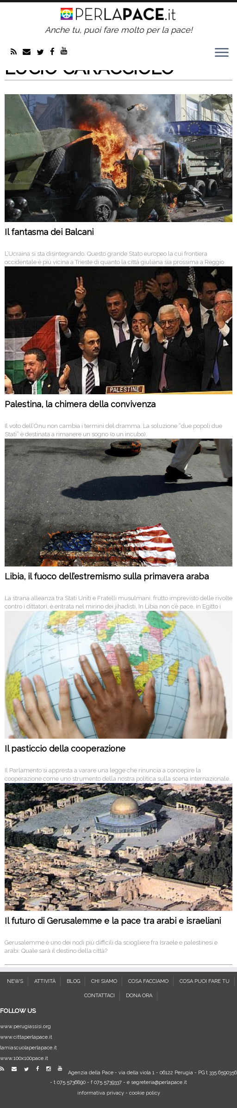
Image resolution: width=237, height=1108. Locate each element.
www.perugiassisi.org (25, 1027)
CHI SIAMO (104, 981)
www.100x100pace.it (24, 1058)
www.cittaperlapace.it (26, 1037)
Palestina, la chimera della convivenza (80, 404)
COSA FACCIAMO (148, 981)
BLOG (73, 981)
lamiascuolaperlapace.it (28, 1048)
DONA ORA (139, 996)
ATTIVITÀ (45, 981)
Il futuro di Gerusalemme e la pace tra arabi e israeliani (113, 921)
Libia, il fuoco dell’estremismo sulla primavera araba (107, 576)
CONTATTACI (99, 996)
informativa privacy (100, 1093)
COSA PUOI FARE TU (205, 981)
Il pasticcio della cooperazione (65, 748)
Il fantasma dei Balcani (49, 232)
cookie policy (144, 1093)
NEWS (15, 981)
